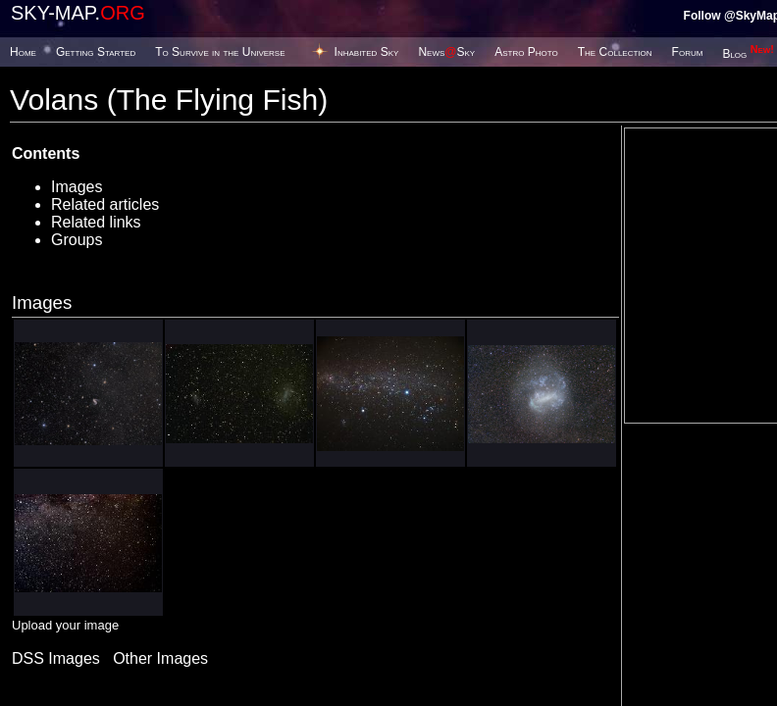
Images (76, 186)
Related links (96, 222)
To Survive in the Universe (220, 52)
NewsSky (446, 52)
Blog (748, 54)
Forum (687, 52)
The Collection (615, 52)
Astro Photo (526, 52)
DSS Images (56, 658)
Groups (76, 239)
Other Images (160, 658)
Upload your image (65, 625)
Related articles (105, 204)
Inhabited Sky (367, 52)
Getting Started (95, 52)
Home (23, 52)
